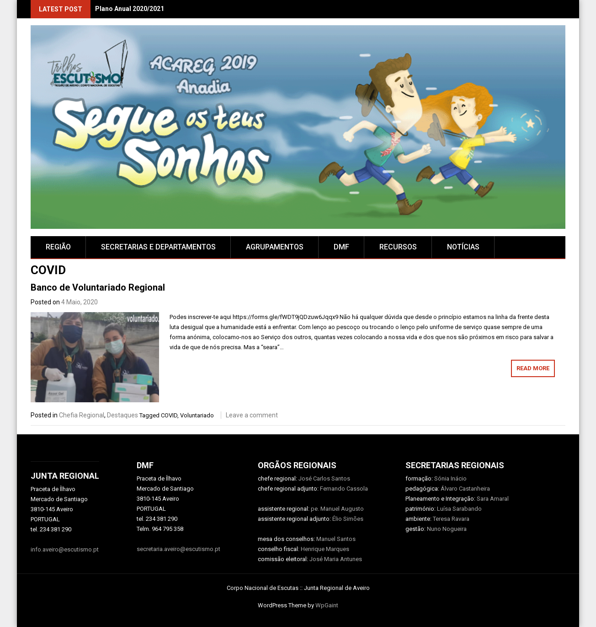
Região (58, 247)
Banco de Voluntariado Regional (98, 287)
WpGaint (326, 605)
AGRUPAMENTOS (274, 247)
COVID (169, 415)
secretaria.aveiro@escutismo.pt (178, 549)
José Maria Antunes (335, 559)
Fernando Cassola (344, 488)
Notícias (463, 247)
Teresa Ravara (451, 518)
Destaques (122, 415)
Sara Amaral (493, 498)
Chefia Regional (81, 415)
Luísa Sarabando (459, 508)
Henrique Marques (325, 549)
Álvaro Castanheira (465, 488)
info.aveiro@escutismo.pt (65, 549)
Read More (532, 368)
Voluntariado (197, 415)
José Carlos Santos (324, 478)
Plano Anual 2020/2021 (129, 8)
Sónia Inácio (450, 478)
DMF (341, 247)
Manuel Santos (336, 538)
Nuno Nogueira (447, 528)
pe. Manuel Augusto (337, 508)
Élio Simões (347, 518)
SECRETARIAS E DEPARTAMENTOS (158, 247)
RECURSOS (398, 247)
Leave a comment (252, 415)
